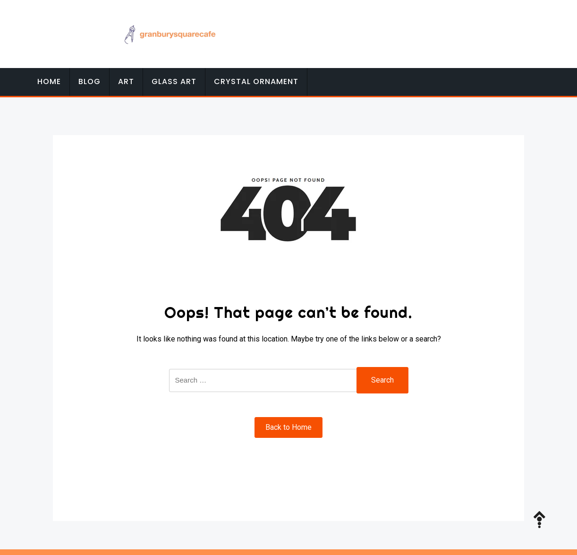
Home (49, 81)
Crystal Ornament (256, 81)
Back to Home (288, 427)
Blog (89, 81)
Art (126, 81)
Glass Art (174, 81)
